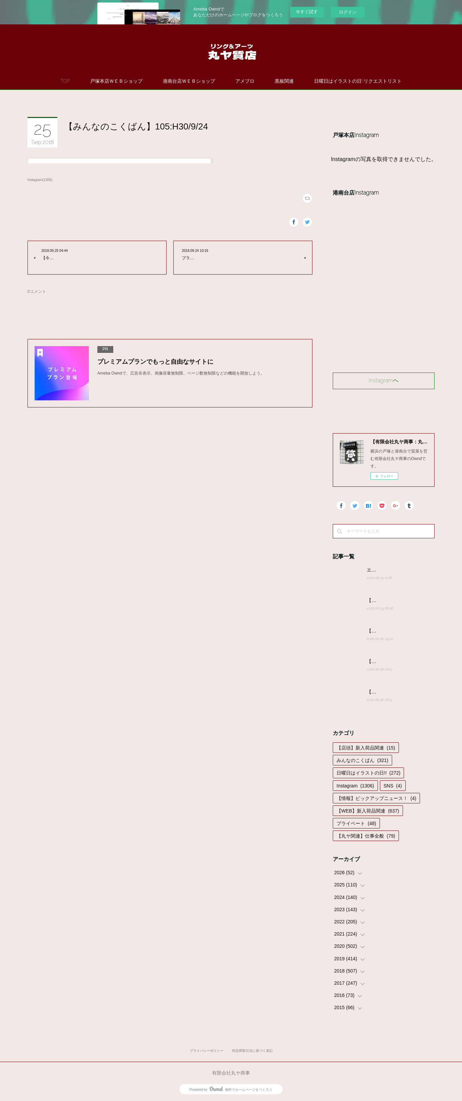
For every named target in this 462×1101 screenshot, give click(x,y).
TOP (65, 81)
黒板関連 (284, 81)
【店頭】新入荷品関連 (365, 747)
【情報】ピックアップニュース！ (376, 798)
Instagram (355, 785)
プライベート (356, 823)
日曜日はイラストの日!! (368, 773)
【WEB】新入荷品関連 (367, 811)
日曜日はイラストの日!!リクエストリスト (358, 81)
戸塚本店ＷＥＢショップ (116, 81)
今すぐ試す (307, 11)
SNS (393, 785)
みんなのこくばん (362, 760)
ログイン (348, 12)
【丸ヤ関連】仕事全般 (365, 836)
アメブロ (244, 81)
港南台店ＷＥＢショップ (189, 81)
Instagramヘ (384, 380)
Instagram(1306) (39, 180)
